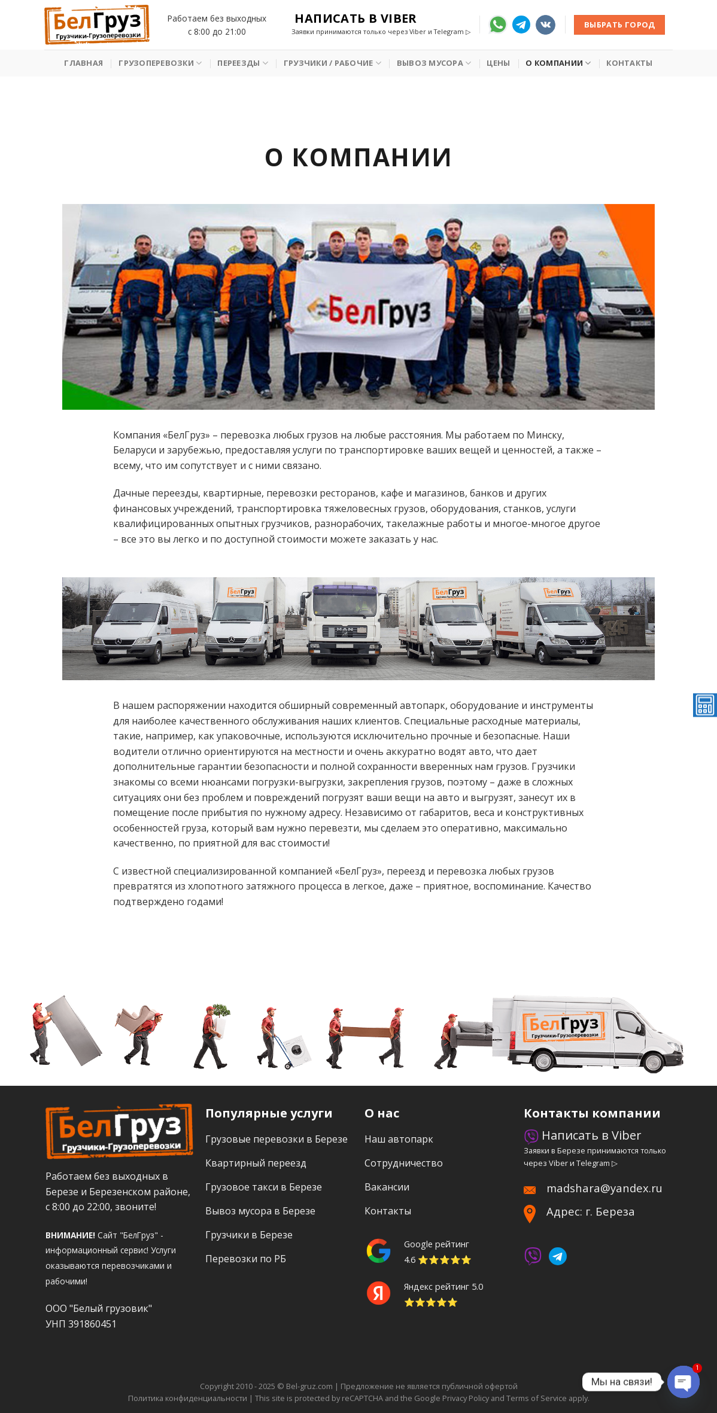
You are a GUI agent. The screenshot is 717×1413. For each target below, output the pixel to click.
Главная (83, 62)
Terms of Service (536, 1398)
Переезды (242, 63)
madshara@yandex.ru (604, 1187)
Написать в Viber (355, 19)
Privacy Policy (465, 1398)
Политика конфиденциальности (187, 1398)
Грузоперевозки (160, 63)
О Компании (558, 63)
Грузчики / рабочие (332, 63)
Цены (498, 62)
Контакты (629, 62)
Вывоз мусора (434, 63)
